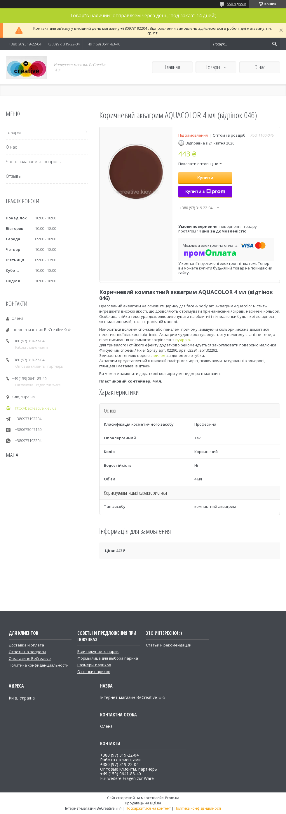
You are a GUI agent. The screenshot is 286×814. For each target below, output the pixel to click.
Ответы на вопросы (27, 651)
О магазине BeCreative (30, 658)
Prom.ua (172, 797)
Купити (205, 177)
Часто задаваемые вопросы (33, 161)
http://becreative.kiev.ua (36, 408)
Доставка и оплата (26, 645)
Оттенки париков (93, 671)
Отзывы (13, 176)
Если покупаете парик (98, 651)
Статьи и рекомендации (168, 645)
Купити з (205, 191)
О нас (259, 67)
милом (159, 355)
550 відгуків (236, 3)
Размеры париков (94, 664)
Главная (172, 67)
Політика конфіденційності (198, 808)
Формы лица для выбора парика (107, 658)
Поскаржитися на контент (148, 808)
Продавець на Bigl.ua (143, 803)
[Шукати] (274, 44)
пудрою (182, 339)
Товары (213, 67)
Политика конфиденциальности (39, 665)
